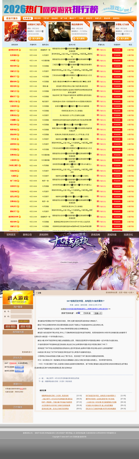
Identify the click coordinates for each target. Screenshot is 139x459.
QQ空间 (69, 309)
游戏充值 (25, 326)
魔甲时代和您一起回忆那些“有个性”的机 (100, 399)
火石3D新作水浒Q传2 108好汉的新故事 (56, 405)
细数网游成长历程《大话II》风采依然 (58, 381)
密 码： (7, 316)
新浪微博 (75, 309)
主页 (120, 292)
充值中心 (112, 235)
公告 (130, 292)
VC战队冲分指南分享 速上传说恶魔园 (99, 405)
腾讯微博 (93, 309)
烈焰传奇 (13, 363)
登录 (10, 326)
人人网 (87, 309)
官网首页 (11, 235)
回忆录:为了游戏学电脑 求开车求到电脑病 (101, 409)
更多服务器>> (27, 352)
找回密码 (14, 321)
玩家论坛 (128, 235)
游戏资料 (44, 235)
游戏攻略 (95, 235)
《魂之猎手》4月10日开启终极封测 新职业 (57, 399)
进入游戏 (18, 297)
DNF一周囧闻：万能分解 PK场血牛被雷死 (57, 402)
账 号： (7, 311)
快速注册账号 (24, 321)
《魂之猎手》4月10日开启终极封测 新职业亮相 (62, 378)
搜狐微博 (81, 309)
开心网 (98, 309)
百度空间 (104, 309)
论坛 (21, 389)
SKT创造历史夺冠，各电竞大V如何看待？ (101, 396)
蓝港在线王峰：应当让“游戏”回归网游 (55, 409)
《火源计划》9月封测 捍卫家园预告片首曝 (101, 402)
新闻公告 (27, 235)
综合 (125, 292)
